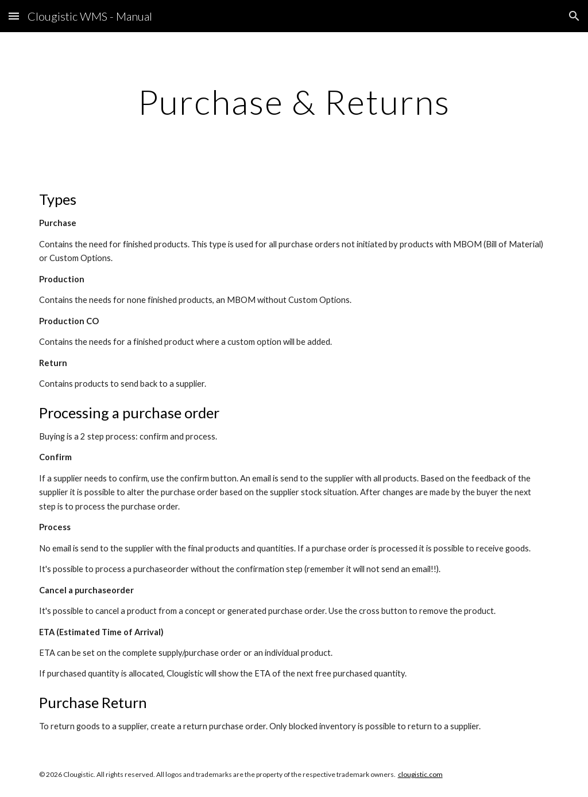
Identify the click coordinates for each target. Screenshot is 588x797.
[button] (14, 16)
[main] (294, 101)
